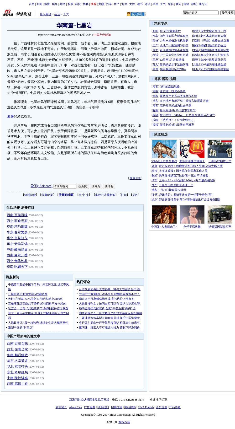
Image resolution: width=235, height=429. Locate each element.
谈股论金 (30, 195)
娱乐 (55, 4)
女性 (132, 4)
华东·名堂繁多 (17, 232)
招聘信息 (116, 407)
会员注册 (161, 407)
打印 (124, 195)
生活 (57, 14)
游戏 (124, 4)
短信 (171, 4)
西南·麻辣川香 (17, 255)
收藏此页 (47, 195)
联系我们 (103, 407)
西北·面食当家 (17, 221)
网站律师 (130, 407)
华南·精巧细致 (17, 226)
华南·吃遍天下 (17, 266)
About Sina (75, 407)
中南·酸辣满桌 (17, 249)
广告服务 (89, 407)
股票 (70, 4)
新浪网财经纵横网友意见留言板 (89, 399)
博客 (86, 4)
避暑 (10, 116)
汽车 (109, 4)
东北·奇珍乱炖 (17, 244)
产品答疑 (175, 407)
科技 (78, 4)
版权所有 (124, 422)
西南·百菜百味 (17, 215)
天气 (163, 4)
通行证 (203, 4)
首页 (32, 4)
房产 (117, 4)
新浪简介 (61, 407)
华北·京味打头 (17, 238)
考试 (148, 4)
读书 (140, 4)
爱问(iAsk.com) (41, 186)
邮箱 (186, 4)
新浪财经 (45, 14)
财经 (62, 4)
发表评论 (135, 178)
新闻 (39, 4)
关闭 (135, 195)
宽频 (101, 4)
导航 (194, 4)
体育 (47, 4)
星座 (155, 4)
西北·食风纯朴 (17, 261)
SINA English (146, 407)
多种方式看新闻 (105, 195)
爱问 (178, 4)
